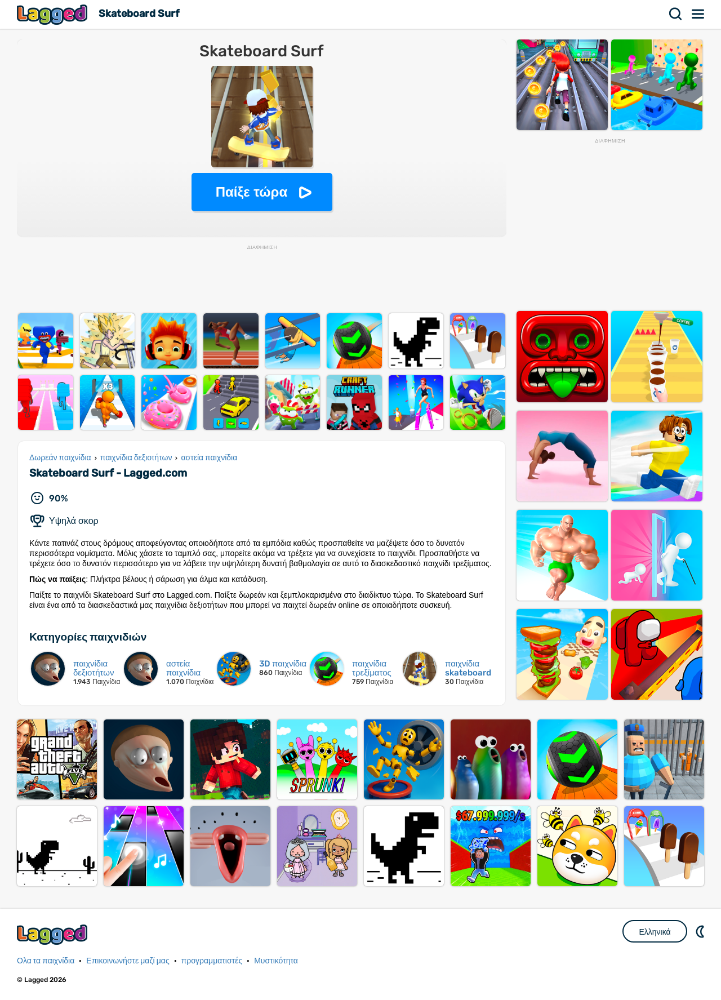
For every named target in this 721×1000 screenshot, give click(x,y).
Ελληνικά (654, 931)
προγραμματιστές (212, 961)
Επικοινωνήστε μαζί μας (127, 961)
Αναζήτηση (676, 14)
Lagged (53, 14)
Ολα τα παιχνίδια (45, 961)
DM (701, 931)
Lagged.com (53, 934)
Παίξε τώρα (251, 191)
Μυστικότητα (276, 961)
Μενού (698, 14)
